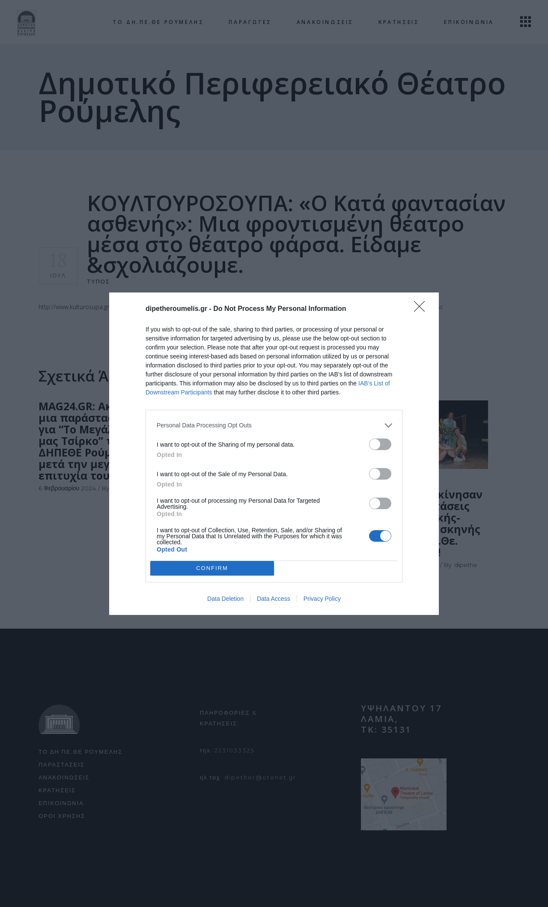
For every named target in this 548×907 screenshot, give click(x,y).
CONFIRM (212, 568)
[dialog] (274, 453)
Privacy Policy (322, 598)
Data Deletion (225, 598)
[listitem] (274, 425)
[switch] (380, 444)
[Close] (422, 309)
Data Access (273, 598)
